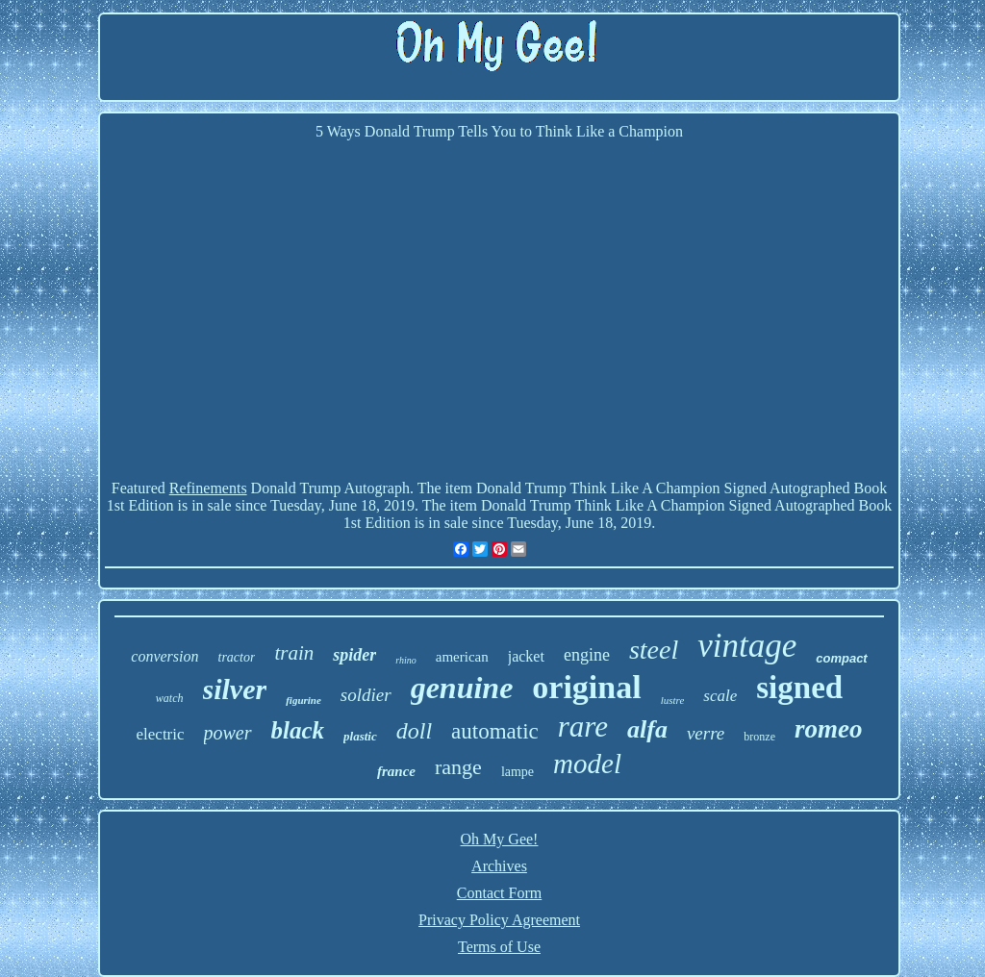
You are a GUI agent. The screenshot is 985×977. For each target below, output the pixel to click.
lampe (517, 771)
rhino (406, 660)
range (458, 767)
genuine (462, 687)
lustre (673, 700)
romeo (829, 728)
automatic (495, 731)
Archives (499, 866)
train (294, 652)
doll (414, 730)
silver (235, 689)
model (587, 763)
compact (841, 658)
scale (720, 696)
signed (799, 687)
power (228, 732)
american (462, 656)
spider (354, 654)
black (298, 730)
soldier (366, 695)
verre (705, 733)
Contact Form (499, 893)
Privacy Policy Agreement (499, 920)
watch (170, 698)
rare (583, 726)
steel (653, 649)
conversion (164, 656)
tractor (237, 657)
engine (587, 654)
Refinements (208, 488)
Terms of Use (499, 947)
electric (161, 734)
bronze (759, 736)
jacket (526, 656)
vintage (746, 645)
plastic (360, 736)
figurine (303, 700)
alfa (647, 729)
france (396, 771)
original (586, 687)
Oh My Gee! (500, 839)
